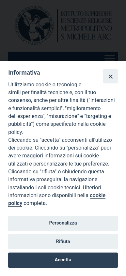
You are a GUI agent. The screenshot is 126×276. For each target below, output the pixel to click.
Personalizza (63, 223)
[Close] (110, 76)
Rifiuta (63, 241)
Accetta (63, 260)
